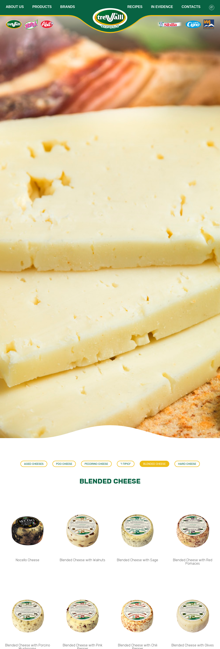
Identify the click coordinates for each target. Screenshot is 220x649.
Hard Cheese (187, 463)
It (211, 7)
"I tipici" (126, 463)
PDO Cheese (64, 463)
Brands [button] (67, 7)
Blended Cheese (154, 463)
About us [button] (15, 7)
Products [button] (42, 7)
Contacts (191, 7)
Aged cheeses (34, 463)
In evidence (162, 7)
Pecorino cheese (96, 463)
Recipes (134, 7)
